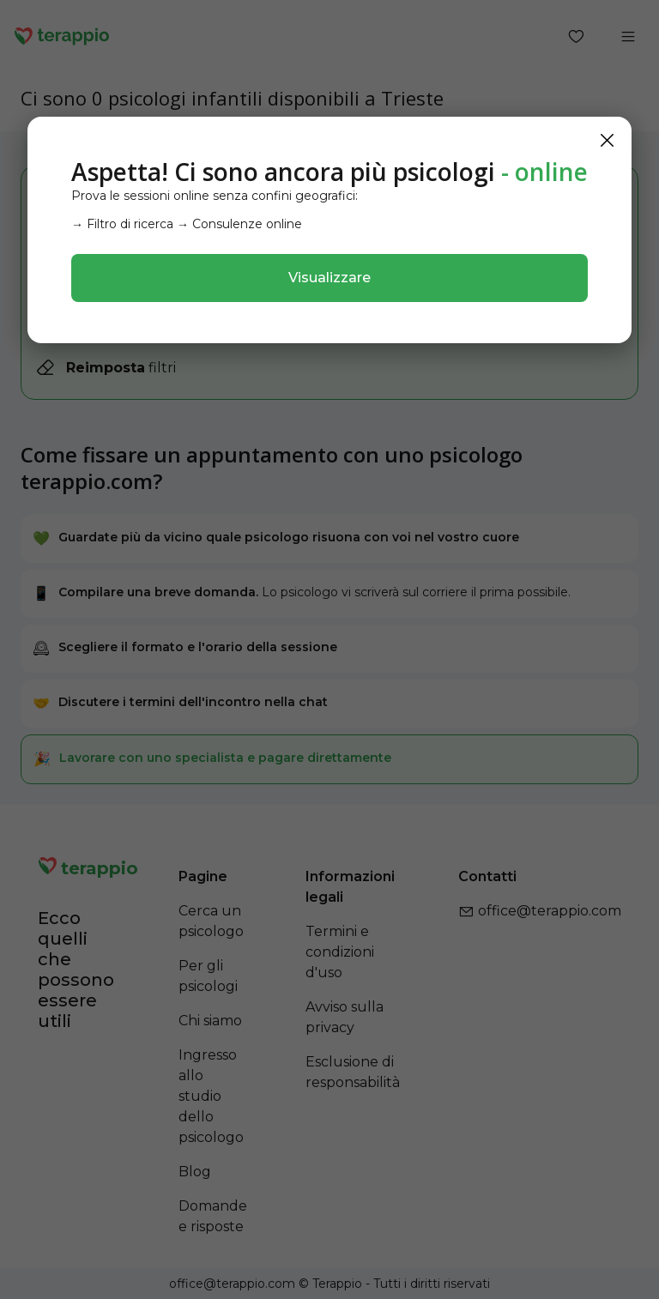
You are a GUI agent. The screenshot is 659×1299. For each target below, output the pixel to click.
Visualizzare (329, 277)
